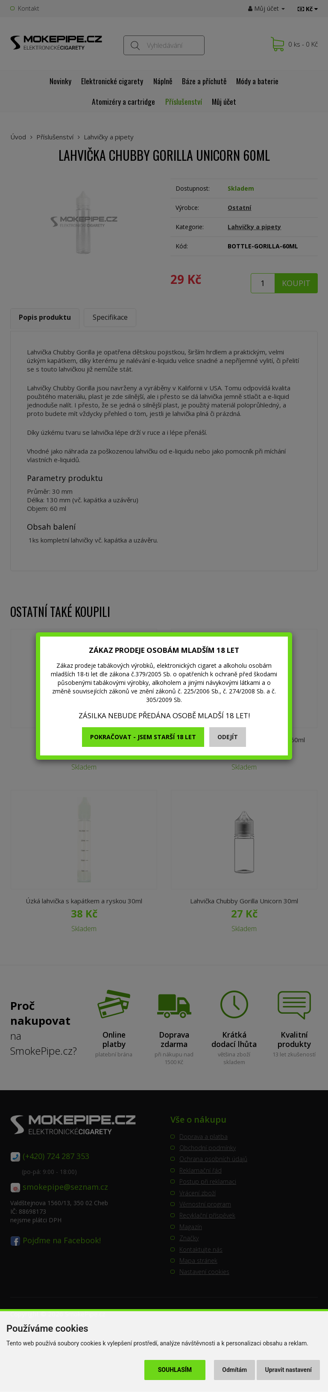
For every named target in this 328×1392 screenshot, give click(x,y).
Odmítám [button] (234, 1369)
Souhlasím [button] (175, 1369)
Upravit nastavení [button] (288, 1369)
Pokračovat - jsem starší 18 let (143, 737)
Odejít (227, 737)
